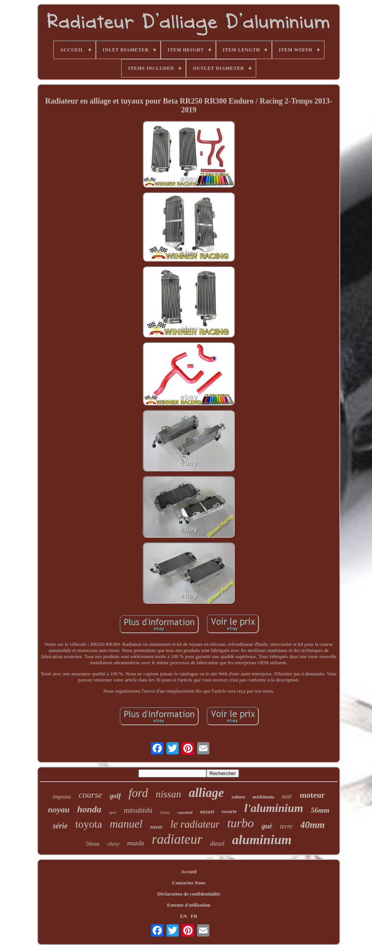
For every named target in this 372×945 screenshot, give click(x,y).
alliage (206, 793)
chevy (113, 844)
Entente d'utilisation (188, 905)
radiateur (177, 839)
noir (287, 796)
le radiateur (194, 824)
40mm (312, 825)
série (60, 826)
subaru (238, 797)
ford (138, 793)
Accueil (188, 871)
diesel (217, 843)
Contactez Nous (188, 883)
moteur (312, 795)
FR (194, 916)
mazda (135, 843)
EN (183, 916)
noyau (58, 809)
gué (267, 826)
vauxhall (185, 812)
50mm (93, 844)
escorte (229, 811)
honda (89, 809)
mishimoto (263, 797)
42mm (165, 812)
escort (207, 812)
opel (112, 812)
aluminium (261, 840)
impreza (62, 797)
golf (115, 796)
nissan (168, 794)
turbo (240, 823)
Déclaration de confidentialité (188, 894)
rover (156, 827)
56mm (320, 810)
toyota (88, 824)
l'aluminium (273, 808)
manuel (126, 824)
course (90, 795)
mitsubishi (138, 810)
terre (286, 826)
